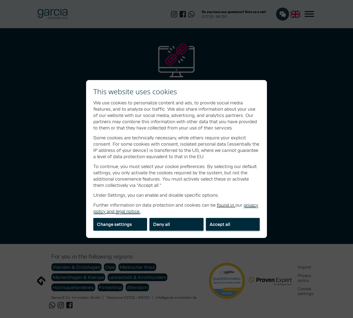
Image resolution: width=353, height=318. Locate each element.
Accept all (220, 224)
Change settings (114, 224)
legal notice (127, 211)
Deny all (161, 224)
